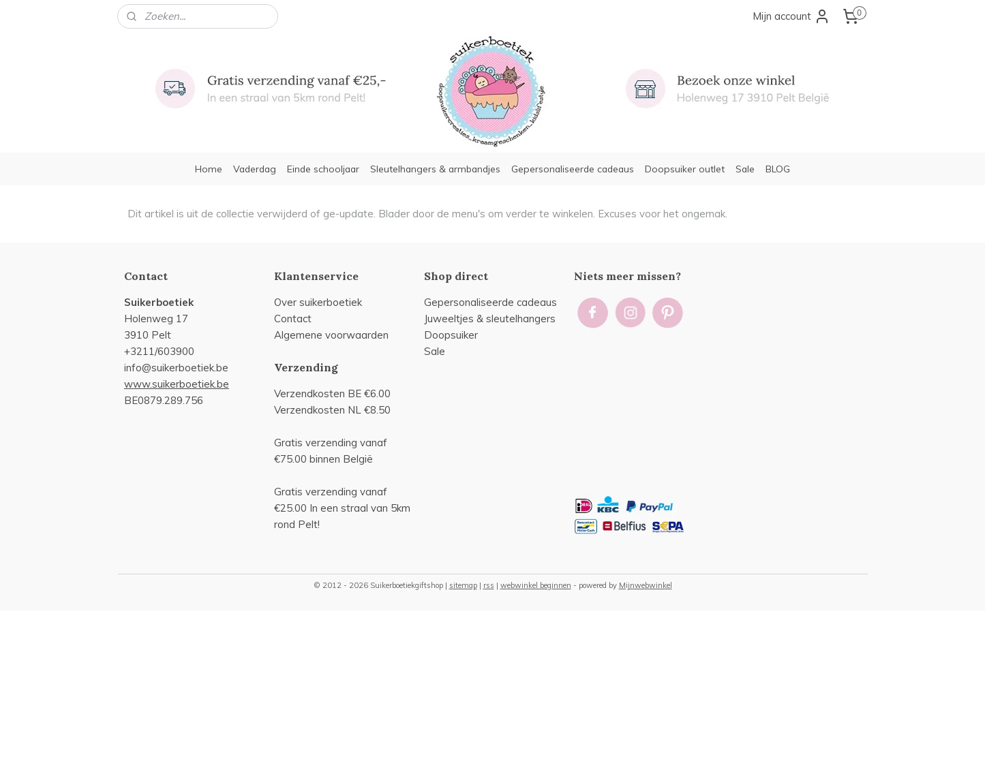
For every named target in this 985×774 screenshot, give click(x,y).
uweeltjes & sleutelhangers (491, 318)
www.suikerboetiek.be (176, 383)
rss (488, 585)
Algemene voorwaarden (331, 334)
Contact (293, 318)
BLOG (778, 168)
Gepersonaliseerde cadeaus (572, 168)
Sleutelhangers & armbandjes (435, 168)
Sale (745, 168)
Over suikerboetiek (318, 302)
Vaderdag (254, 168)
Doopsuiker (451, 334)
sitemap (463, 585)
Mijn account (791, 16)
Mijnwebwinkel (645, 585)
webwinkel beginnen (535, 585)
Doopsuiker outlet (685, 168)
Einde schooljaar (323, 168)
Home (208, 168)
